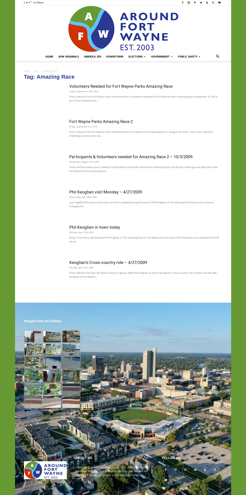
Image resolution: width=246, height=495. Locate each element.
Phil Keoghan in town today (94, 227)
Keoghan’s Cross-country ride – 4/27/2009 (108, 262)
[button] (217, 57)
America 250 (92, 56)
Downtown (114, 56)
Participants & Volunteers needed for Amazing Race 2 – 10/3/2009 (131, 156)
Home (49, 56)
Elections (137, 56)
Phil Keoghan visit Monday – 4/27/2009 (105, 192)
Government (162, 56)
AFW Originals (68, 56)
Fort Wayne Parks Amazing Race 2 (101, 121)
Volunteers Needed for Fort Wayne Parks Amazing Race (121, 86)
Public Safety (189, 56)
